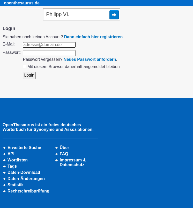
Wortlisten (18, 160)
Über (64, 147)
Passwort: (12, 52)
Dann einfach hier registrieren (93, 37)
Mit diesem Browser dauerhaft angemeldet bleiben (73, 66)
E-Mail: (9, 44)
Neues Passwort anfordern (90, 59)
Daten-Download (24, 172)
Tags (12, 166)
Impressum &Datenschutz (73, 162)
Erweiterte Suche (24, 147)
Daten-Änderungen (26, 178)
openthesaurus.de (22, 3)
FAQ (64, 154)
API (11, 154)
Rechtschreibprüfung (28, 191)
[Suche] (81, 14)
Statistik (16, 185)
